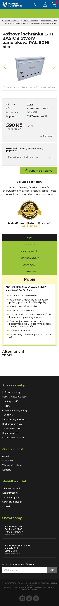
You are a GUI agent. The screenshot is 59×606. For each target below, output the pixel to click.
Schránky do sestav (49, 21)
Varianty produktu (29, 251)
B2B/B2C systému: (27, 587)
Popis (30, 237)
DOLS (30, 104)
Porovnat (48, 135)
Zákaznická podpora (12, 465)
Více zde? (29, 226)
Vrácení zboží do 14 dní (13, 437)
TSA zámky (7, 414)
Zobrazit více (12, 535)
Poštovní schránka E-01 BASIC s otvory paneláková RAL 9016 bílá (31, 23)
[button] (5, 68)
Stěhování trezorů (11, 488)
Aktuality (6, 456)
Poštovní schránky (30, 21)
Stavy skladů (29, 271)
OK (52, 570)
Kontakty (6, 469)
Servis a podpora (10, 497)
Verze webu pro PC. (29, 589)
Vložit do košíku (38, 170)
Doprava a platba (10, 433)
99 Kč (35, 116)
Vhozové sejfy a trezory (14, 419)
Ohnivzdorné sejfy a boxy (14, 410)
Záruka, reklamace (11, 428)
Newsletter (7, 460)
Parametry (29, 244)
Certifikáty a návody (12, 501)
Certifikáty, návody (29, 257)
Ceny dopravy (29, 264)
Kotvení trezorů (10, 492)
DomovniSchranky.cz (10, 21)
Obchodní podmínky (12, 423)
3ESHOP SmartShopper (45, 587)
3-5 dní (31, 112)
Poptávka (7, 506)
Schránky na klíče (10, 401)
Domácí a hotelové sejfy (14, 396)
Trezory (6, 405)
